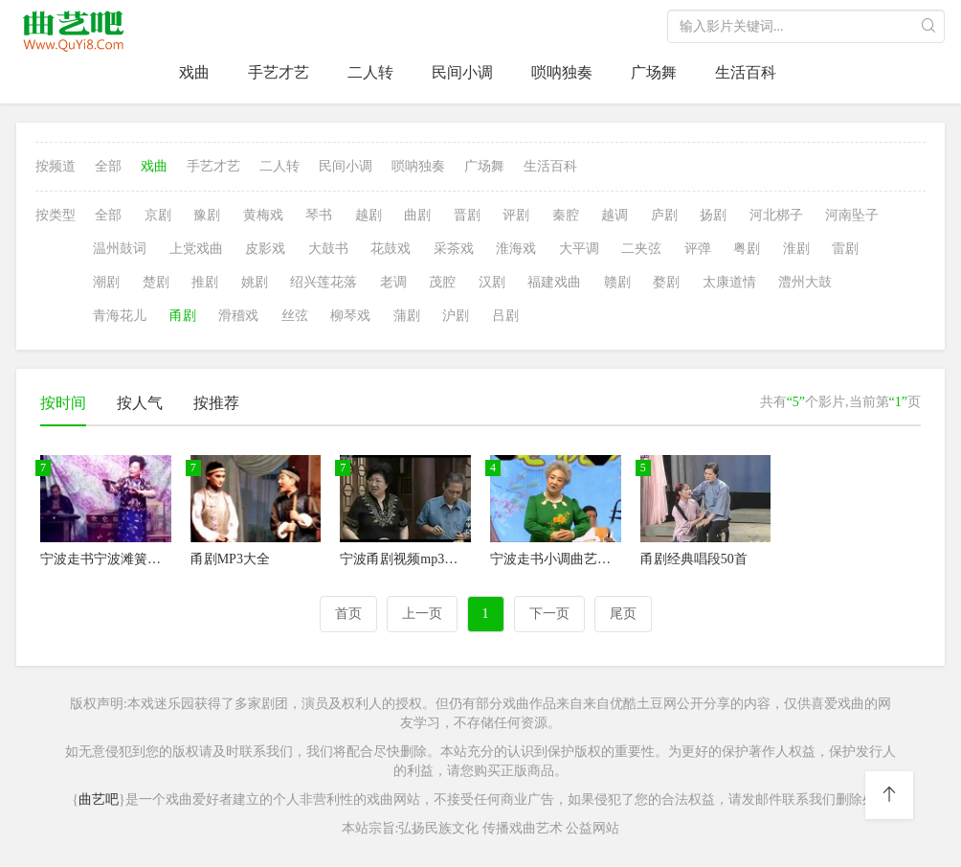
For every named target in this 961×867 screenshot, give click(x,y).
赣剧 (617, 282)
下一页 (549, 613)
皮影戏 (265, 248)
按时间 (63, 403)
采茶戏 (454, 248)
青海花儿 (119, 315)
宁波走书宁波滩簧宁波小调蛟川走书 (147, 559)
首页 (348, 613)
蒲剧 (406, 315)
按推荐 (216, 403)
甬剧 (182, 315)
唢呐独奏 (561, 72)
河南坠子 (852, 215)
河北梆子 (776, 215)
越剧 (368, 215)
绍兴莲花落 (323, 282)
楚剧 (156, 282)
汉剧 (492, 282)
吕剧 (505, 315)
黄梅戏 (263, 215)
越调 (614, 215)
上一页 (422, 613)
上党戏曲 (196, 248)
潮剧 (106, 282)
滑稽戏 (238, 315)
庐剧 (664, 215)
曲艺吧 (98, 799)
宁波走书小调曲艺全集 (557, 559)
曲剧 (417, 215)
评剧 (516, 215)
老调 (393, 282)
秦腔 (565, 215)
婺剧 (666, 282)
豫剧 (206, 215)
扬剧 (713, 215)
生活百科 (745, 72)
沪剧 (455, 315)
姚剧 (254, 282)
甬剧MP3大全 (230, 559)
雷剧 (845, 248)
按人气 (140, 403)
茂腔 (442, 282)
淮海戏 (516, 248)
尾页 (623, 613)
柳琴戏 (350, 315)
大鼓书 (328, 248)
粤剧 (746, 248)
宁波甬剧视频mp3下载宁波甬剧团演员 (452, 559)
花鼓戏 (390, 248)
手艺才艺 (278, 72)
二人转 (370, 72)
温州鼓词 (119, 248)
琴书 (318, 215)
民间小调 (462, 72)
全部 (108, 166)
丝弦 (294, 315)
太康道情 (729, 282)
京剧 (158, 215)
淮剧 (796, 248)
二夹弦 (641, 248)
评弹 (697, 248)
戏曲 (194, 72)
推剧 (204, 282)
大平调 (579, 248)
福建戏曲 (554, 282)
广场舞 (654, 72)
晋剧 (467, 215)
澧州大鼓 (805, 282)
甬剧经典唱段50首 (694, 559)
